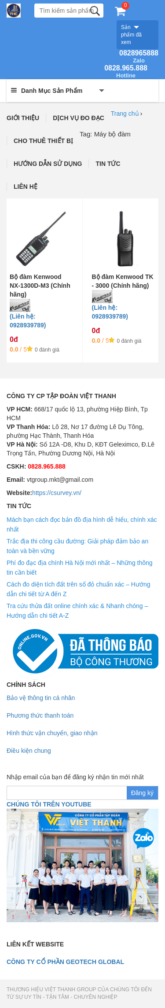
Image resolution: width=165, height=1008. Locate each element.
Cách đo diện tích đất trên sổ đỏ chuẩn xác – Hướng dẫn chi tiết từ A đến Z (78, 589)
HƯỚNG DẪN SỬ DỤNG (48, 163)
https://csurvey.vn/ (56, 492)
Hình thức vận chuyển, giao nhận (52, 733)
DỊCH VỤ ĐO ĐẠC (78, 117)
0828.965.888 (125, 71)
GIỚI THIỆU (23, 117)
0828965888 (138, 56)
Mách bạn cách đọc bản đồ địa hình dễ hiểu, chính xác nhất (82, 524)
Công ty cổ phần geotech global (65, 961)
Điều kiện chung (29, 750)
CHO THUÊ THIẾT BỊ (43, 140)
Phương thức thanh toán (40, 715)
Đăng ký (142, 792)
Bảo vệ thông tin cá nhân (41, 697)
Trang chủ (125, 113)
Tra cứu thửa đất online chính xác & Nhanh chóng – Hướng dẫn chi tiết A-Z (77, 610)
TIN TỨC (107, 163)
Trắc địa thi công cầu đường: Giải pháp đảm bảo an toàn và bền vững (77, 546)
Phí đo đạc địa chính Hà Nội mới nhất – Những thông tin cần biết (80, 567)
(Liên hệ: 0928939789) (28, 321)
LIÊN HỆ (25, 186)
